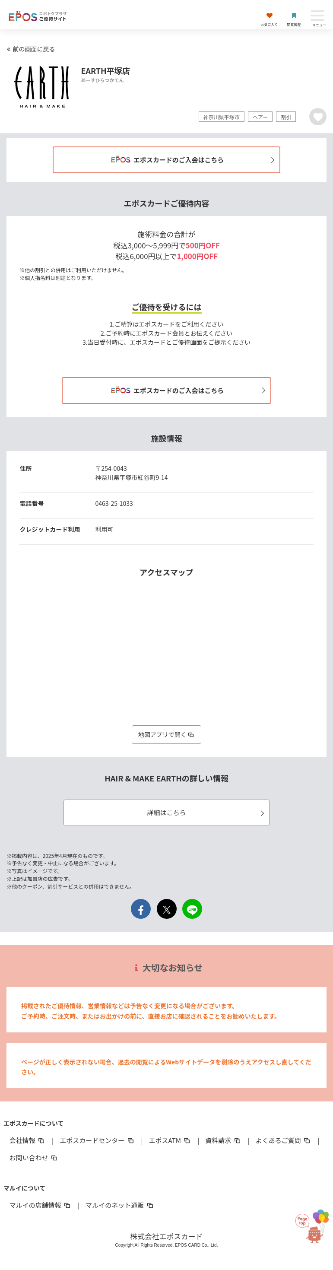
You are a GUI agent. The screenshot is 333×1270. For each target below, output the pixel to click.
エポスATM (170, 1140)
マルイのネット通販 (120, 1205)
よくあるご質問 (283, 1140)
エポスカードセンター (97, 1140)
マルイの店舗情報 (41, 1205)
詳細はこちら (206, 812)
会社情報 (28, 1140)
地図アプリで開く (166, 734)
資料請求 (223, 1140)
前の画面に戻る (29, 48)
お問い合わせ (34, 1157)
